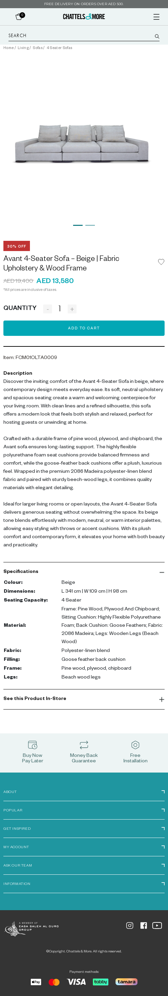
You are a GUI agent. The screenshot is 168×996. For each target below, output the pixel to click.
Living (23, 48)
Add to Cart (84, 329)
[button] (84, 572)
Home (8, 48)
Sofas (38, 48)
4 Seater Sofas (59, 48)
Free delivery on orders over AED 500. (83, 4)
